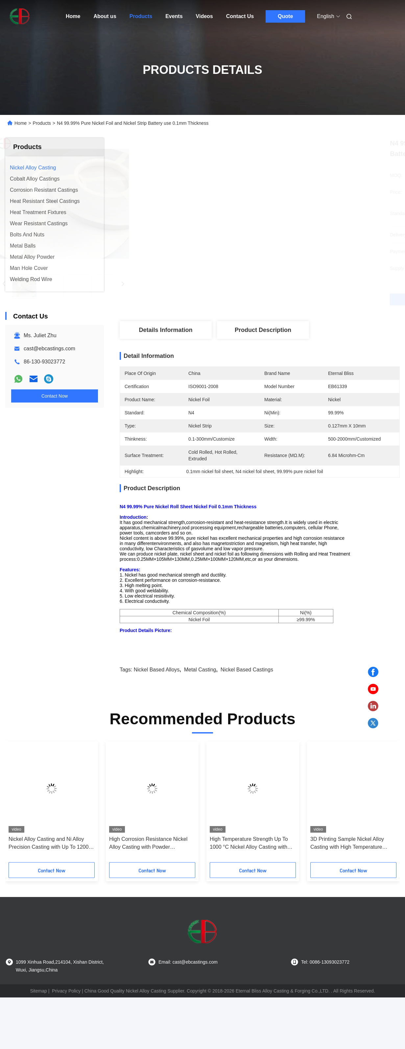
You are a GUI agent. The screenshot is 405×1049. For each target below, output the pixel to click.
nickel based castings (247, 692)
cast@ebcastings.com (49, 348)
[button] (27, 827)
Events (173, 16)
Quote (285, 16)
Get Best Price (294, 299)
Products (141, 16)
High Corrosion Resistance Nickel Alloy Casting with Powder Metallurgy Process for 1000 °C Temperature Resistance (148, 866)
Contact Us (240, 16)
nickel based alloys (157, 692)
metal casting (200, 692)
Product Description (263, 330)
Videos (204, 16)
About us (104, 16)
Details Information (165, 330)
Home (73, 16)
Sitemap (38, 1013)
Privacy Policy (66, 1013)
